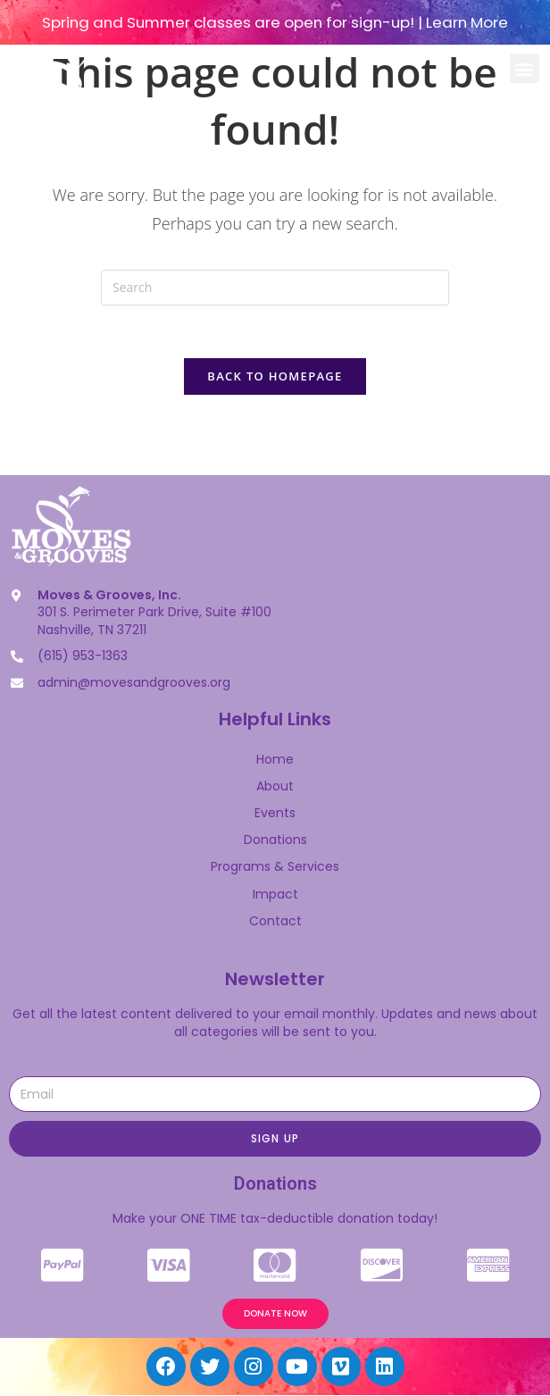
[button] (524, 68)
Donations (275, 840)
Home (275, 760)
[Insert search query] (275, 287)
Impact (275, 894)
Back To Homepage (274, 377)
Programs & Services (275, 867)
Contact (275, 922)
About (275, 787)
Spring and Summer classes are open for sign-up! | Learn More (275, 22)
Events (275, 814)
